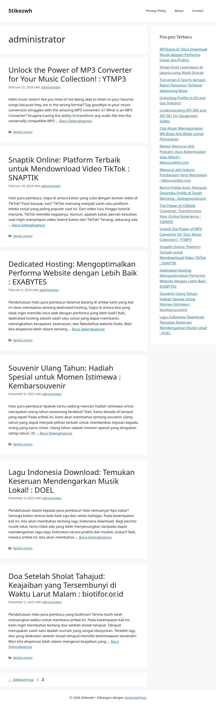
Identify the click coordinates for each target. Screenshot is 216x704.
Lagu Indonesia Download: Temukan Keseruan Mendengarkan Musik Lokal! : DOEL (71, 481)
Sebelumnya (21, 679)
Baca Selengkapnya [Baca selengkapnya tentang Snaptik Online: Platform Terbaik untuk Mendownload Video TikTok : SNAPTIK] (28, 225)
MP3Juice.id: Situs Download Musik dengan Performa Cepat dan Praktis (183, 54)
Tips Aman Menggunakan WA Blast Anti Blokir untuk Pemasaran (182, 133)
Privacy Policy (156, 10)
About (179, 10)
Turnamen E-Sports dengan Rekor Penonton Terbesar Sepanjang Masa (183, 85)
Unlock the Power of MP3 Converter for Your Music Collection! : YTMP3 (70, 74)
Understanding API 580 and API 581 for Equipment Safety (183, 115)
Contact (197, 10)
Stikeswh (20, 10)
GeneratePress (135, 697)
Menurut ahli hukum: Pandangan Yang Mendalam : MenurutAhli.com (183, 175)
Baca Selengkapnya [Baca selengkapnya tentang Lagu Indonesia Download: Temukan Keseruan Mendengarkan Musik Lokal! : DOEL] (95, 537)
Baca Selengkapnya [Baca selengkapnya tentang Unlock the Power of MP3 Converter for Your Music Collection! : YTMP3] (75, 120)
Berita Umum (22, 132)
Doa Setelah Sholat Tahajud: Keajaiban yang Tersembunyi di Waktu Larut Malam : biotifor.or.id (65, 585)
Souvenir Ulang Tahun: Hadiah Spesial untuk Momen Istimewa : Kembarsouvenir (64, 377)
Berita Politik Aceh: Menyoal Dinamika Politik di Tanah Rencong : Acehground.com (183, 193)
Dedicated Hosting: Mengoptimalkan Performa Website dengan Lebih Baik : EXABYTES (72, 273)
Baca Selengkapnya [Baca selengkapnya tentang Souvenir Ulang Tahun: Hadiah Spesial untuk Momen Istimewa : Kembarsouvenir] (56, 433)
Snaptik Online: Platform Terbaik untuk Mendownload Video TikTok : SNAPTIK (69, 168)
